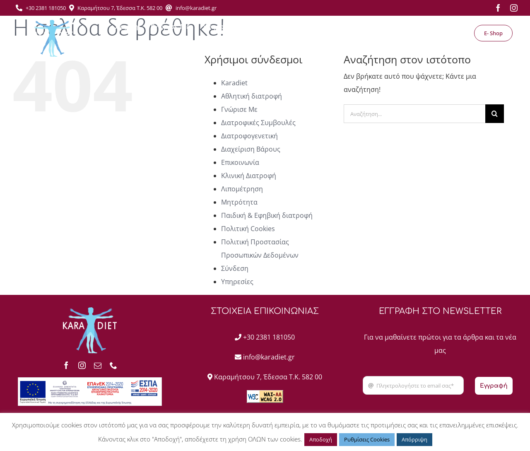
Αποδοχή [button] (320, 439)
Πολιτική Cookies (248, 228)
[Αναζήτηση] (494, 113)
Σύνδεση (234, 268)
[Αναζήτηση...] (414, 113)
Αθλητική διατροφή (251, 96)
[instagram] (514, 8)
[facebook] (498, 8)
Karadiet (234, 82)
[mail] (97, 365)
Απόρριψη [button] (414, 439)
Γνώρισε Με (239, 109)
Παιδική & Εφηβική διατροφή (267, 215)
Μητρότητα (239, 202)
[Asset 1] (51, 23)
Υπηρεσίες (237, 281)
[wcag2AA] (265, 393)
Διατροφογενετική (249, 135)
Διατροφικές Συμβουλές (258, 122)
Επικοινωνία (240, 162)
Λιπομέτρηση (242, 188)
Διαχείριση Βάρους (250, 149)
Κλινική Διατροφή (248, 175)
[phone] (113, 365)
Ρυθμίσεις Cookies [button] (367, 439)
